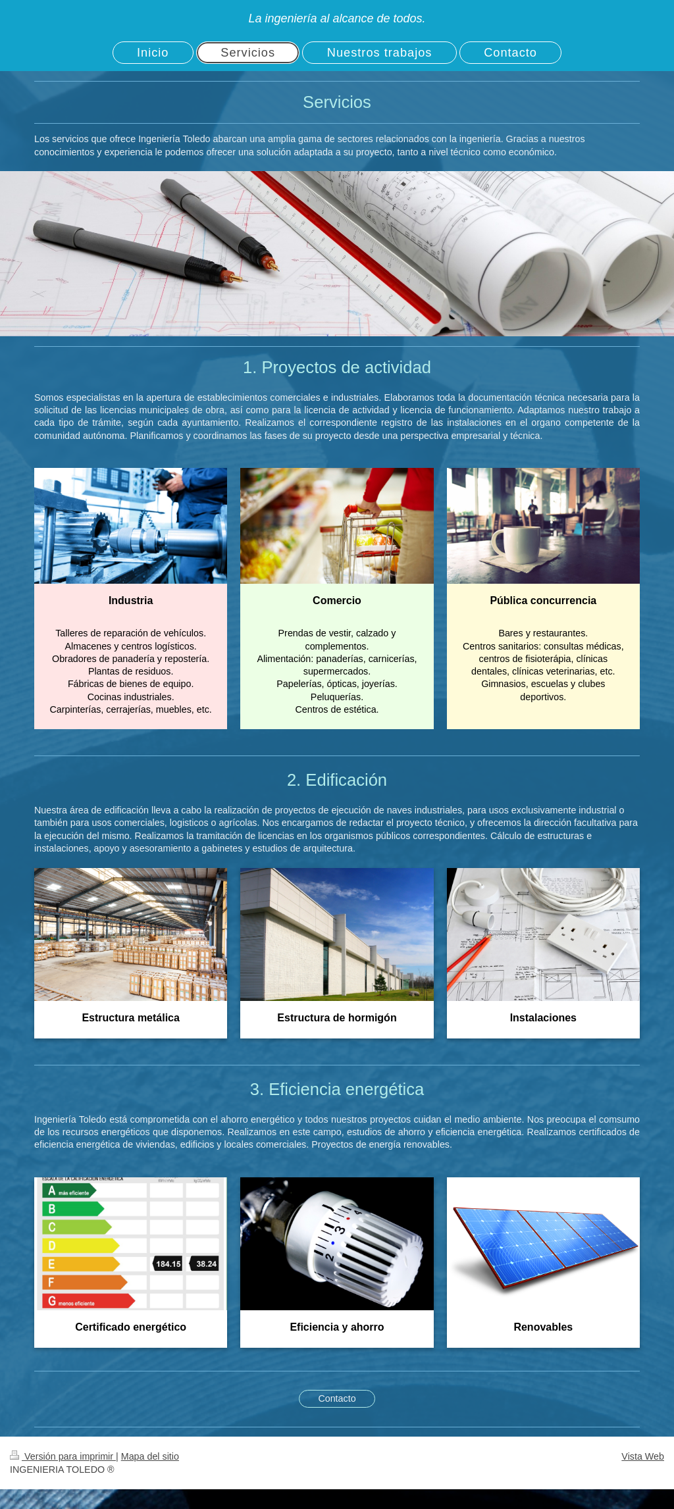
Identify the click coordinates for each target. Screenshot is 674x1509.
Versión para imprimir (63, 1456)
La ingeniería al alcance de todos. (336, 18)
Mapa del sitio (150, 1456)
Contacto (336, 1398)
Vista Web (642, 1456)
